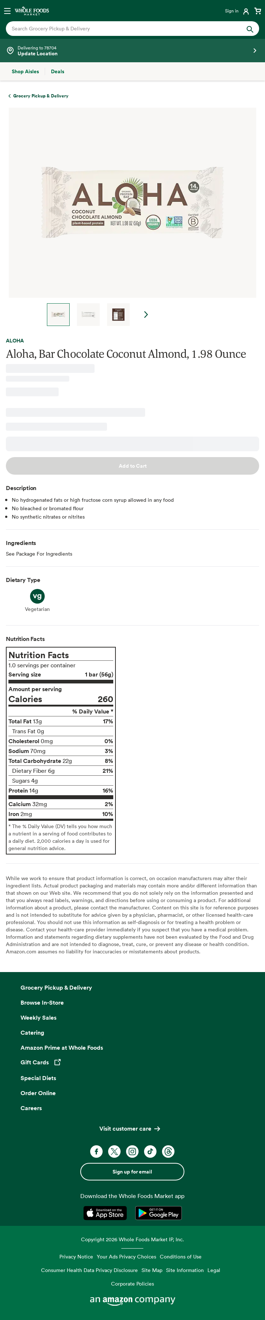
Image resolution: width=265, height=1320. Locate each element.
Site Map (151, 1270)
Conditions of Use (181, 1256)
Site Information (185, 1270)
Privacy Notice (76, 1256)
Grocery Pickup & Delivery (56, 987)
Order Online (38, 1093)
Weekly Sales (38, 1017)
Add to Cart (133, 466)
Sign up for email (132, 1171)
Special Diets (38, 1078)
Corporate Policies (132, 1283)
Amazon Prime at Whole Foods (62, 1047)
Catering (32, 1032)
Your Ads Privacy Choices (126, 1256)
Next (146, 314)
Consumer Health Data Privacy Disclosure (89, 1270)
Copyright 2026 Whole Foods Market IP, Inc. (132, 1239)
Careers (31, 1108)
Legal (213, 1270)
